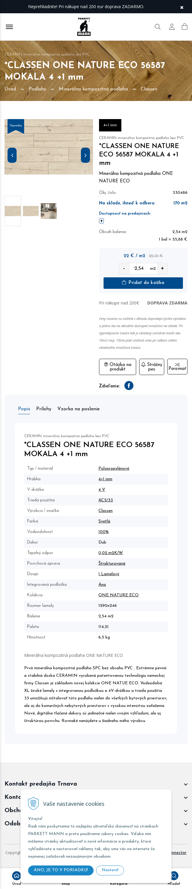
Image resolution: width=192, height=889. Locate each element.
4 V (101, 489)
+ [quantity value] (162, 268)
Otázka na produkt (117, 367)
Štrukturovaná (111, 563)
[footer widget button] (96, 784)
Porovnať (177, 367)
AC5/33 (105, 500)
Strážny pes (151, 367)
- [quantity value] (124, 268)
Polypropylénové (113, 468)
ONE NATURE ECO (118, 595)
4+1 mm (105, 479)
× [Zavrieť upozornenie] (181, 6)
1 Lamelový (108, 574)
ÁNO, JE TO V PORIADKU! (61, 870)
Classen (105, 511)
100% (103, 532)
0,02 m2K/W (110, 553)
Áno (102, 584)
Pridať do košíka (143, 282)
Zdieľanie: (109, 386)
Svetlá (104, 521)
